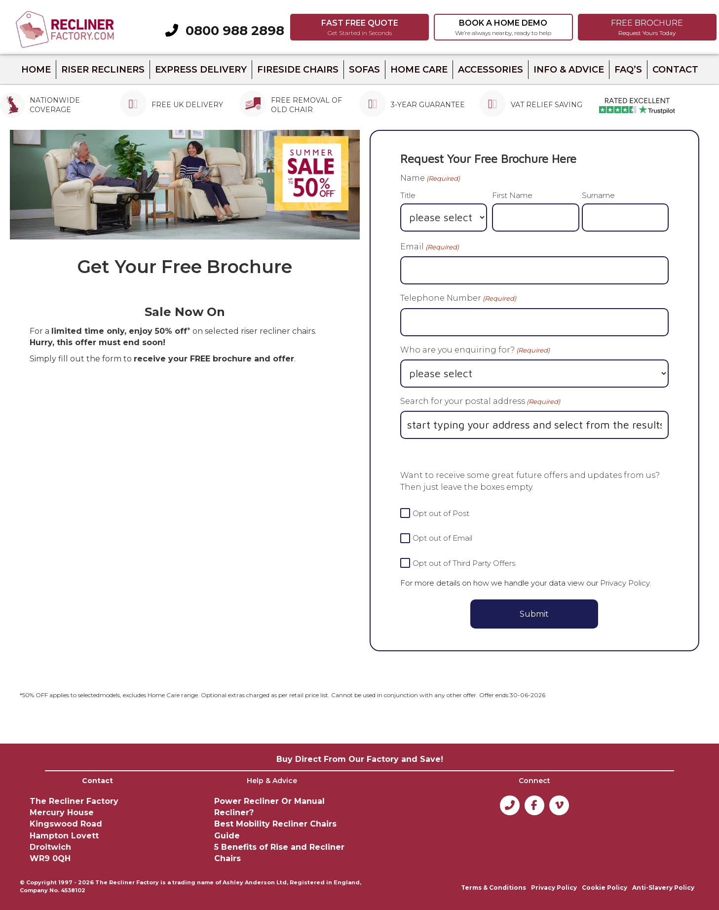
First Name (512, 195)
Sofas (364, 69)
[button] (359, 27)
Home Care (419, 69)
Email (429, 247)
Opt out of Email (442, 538)
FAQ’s (628, 69)
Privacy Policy (624, 583)
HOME (36, 69)
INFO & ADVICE (568, 69)
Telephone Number (458, 298)
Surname (598, 195)
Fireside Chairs (298, 69)
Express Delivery (201, 69)
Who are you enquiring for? (475, 350)
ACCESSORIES (490, 69)
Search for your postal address (480, 401)
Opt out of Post (441, 513)
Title (408, 195)
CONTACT (675, 69)
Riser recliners (103, 69)
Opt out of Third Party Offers (464, 563)
